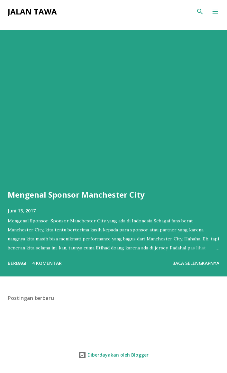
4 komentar (47, 263)
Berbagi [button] (17, 263)
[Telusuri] (200, 11)
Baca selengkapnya (195, 263)
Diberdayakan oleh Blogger (113, 355)
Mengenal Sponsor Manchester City (76, 194)
